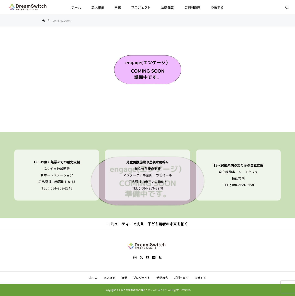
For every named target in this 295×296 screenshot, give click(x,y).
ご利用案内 (192, 7)
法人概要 (97, 7)
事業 (117, 7)
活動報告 (167, 7)
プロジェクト (141, 7)
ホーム (76, 7)
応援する (217, 7)
